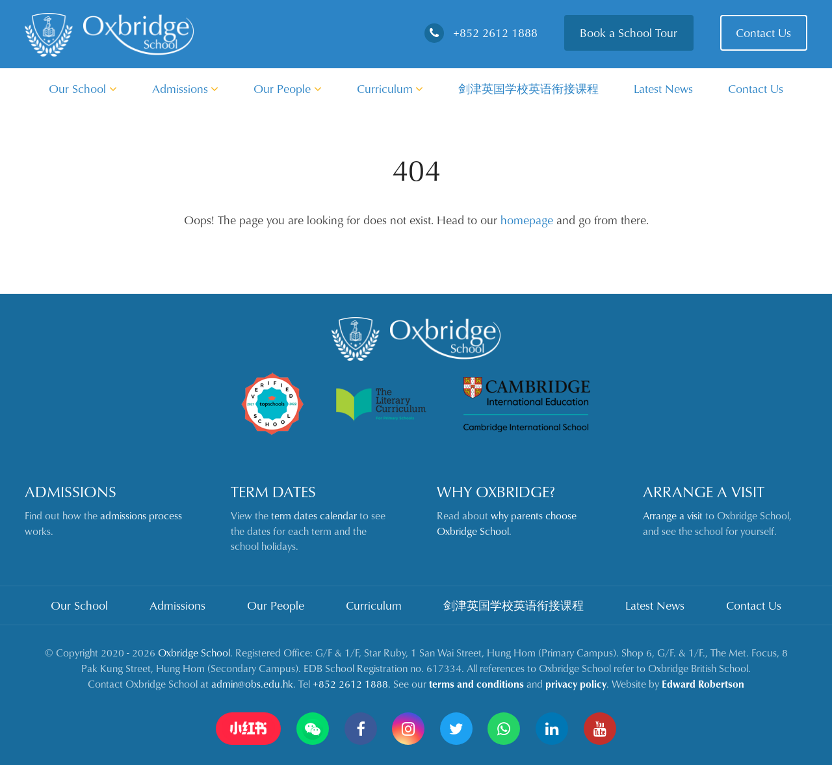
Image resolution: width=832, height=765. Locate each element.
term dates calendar (314, 515)
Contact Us (763, 32)
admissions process (141, 515)
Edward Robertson (703, 684)
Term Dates (273, 491)
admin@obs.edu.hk (252, 684)
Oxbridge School (194, 652)
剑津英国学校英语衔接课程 (528, 88)
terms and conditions (476, 684)
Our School (83, 88)
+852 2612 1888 (481, 32)
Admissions (185, 88)
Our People (288, 88)
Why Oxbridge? (496, 491)
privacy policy (575, 684)
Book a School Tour (628, 32)
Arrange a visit (673, 515)
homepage (526, 219)
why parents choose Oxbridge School (507, 523)
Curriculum (390, 88)
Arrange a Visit (703, 491)
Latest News (663, 88)
